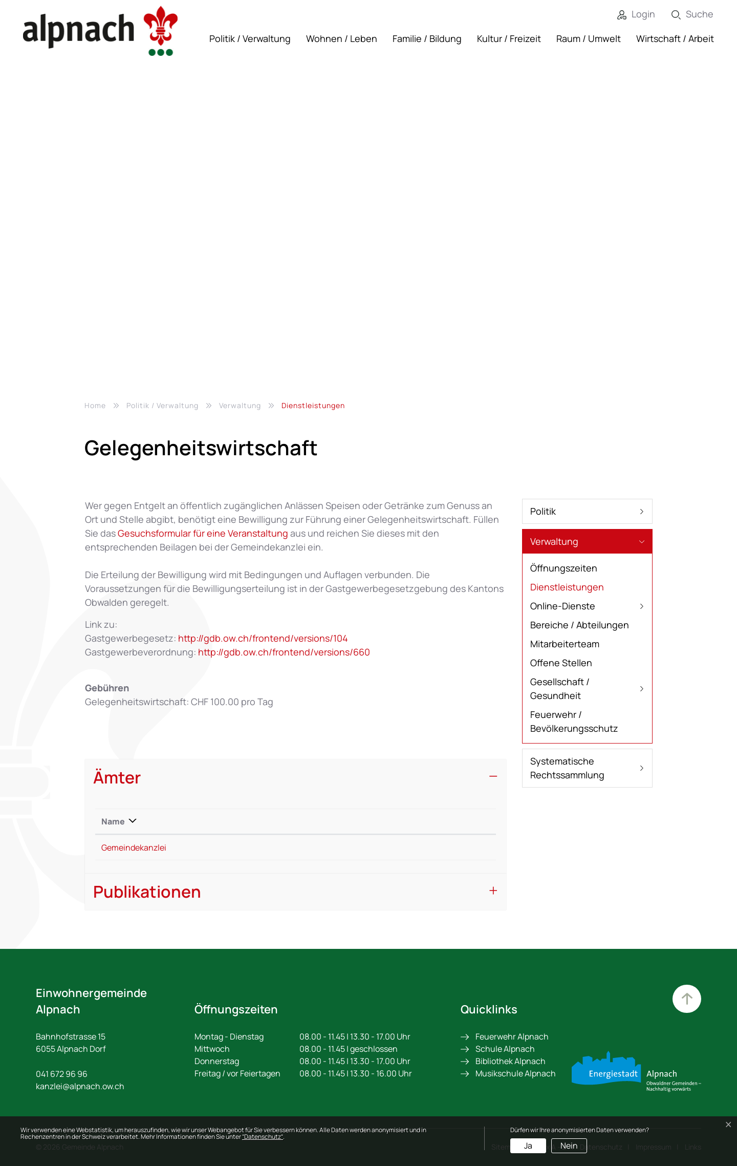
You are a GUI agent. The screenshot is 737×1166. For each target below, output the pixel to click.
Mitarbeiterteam (564, 644)
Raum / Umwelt (588, 38)
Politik (543, 511)
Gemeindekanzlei (133, 847)
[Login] (628, 14)
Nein (569, 1145)
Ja (528, 1145)
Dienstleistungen (567, 589)
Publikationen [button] (147, 891)
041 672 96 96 (62, 1073)
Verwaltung (554, 541)
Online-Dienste (562, 606)
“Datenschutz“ (262, 1136)
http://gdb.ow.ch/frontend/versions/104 (268, 638)
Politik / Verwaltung (250, 38)
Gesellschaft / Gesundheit (560, 688)
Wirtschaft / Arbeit (675, 38)
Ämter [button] (117, 777)
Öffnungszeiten (563, 568)
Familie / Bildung (427, 38)
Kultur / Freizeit (509, 38)
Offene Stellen (561, 662)
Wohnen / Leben (341, 38)
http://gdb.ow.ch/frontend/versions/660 (289, 652)
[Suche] (685, 14)
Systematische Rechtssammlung (567, 768)
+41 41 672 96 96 (255, 847)
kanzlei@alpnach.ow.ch (385, 847)
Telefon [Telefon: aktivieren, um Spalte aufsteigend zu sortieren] (240, 821)
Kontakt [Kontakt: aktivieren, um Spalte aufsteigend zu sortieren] (357, 821)
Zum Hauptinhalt (685, 1000)
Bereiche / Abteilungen (579, 625)
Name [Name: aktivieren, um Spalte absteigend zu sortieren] (113, 821)
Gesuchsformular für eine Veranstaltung (203, 533)
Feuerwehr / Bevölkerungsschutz (574, 721)
